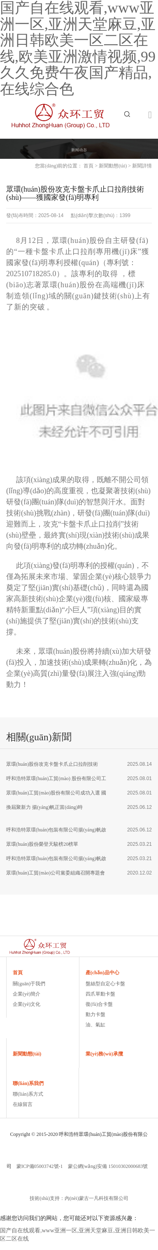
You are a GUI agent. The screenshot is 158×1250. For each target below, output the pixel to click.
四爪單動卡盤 (100, 994)
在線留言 (23, 1104)
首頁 (88, 166)
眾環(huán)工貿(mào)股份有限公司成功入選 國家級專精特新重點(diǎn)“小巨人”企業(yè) (56, 795)
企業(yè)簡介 (26, 994)
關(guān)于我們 (29, 984)
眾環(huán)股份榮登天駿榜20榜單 (42, 844)
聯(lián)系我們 (28, 1083)
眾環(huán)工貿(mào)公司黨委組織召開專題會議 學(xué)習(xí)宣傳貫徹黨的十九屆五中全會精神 (55, 875)
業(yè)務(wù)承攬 (104, 1054)
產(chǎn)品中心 (102, 972)
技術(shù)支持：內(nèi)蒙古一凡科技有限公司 (79, 1198)
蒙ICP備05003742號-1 (39, 1166)
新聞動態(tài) (113, 166)
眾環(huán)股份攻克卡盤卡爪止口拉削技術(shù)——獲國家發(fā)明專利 (52, 766)
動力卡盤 (95, 1014)
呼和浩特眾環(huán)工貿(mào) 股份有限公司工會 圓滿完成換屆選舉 (56, 781)
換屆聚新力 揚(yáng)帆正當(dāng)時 (44, 807)
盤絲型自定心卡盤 (105, 984)
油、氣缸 (95, 1025)
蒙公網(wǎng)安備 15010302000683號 (108, 1166)
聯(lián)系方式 (28, 1094)
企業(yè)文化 (26, 1004)
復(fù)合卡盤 (99, 1004)
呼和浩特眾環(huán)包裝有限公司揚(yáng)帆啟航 (56, 832)
